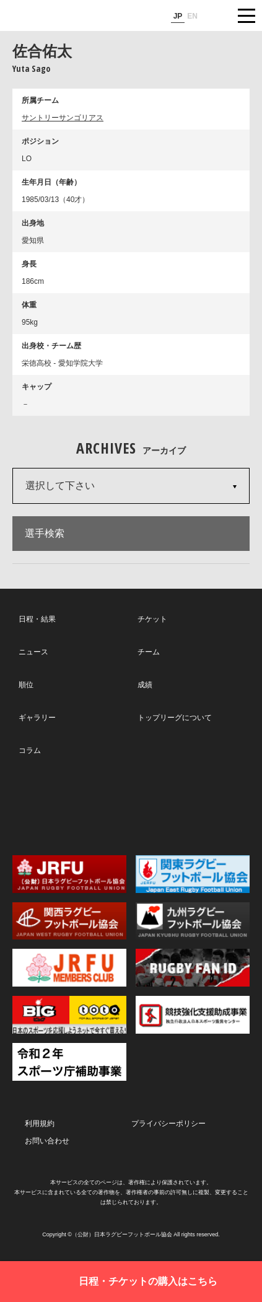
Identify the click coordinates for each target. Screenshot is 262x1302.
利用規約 (40, 1123)
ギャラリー (37, 717)
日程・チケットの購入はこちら (148, 1281)
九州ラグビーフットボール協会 (193, 921)
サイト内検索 (215, 15)
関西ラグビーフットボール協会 (69, 921)
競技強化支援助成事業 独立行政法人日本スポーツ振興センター (193, 1015)
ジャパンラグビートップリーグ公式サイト (46, 16)
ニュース (33, 652)
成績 (145, 684)
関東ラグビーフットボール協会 (193, 874)
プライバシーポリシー (168, 1123)
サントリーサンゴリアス (62, 117)
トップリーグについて (175, 717)
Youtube (204, 805)
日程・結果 (37, 619)
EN (192, 16)
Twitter (56, 804)
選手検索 (44, 533)
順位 (26, 684)
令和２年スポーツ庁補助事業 (69, 1062)
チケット (152, 619)
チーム (149, 652)
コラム (30, 750)
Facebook (129, 805)
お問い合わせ (47, 1141)
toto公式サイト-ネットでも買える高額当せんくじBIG (69, 1015)
